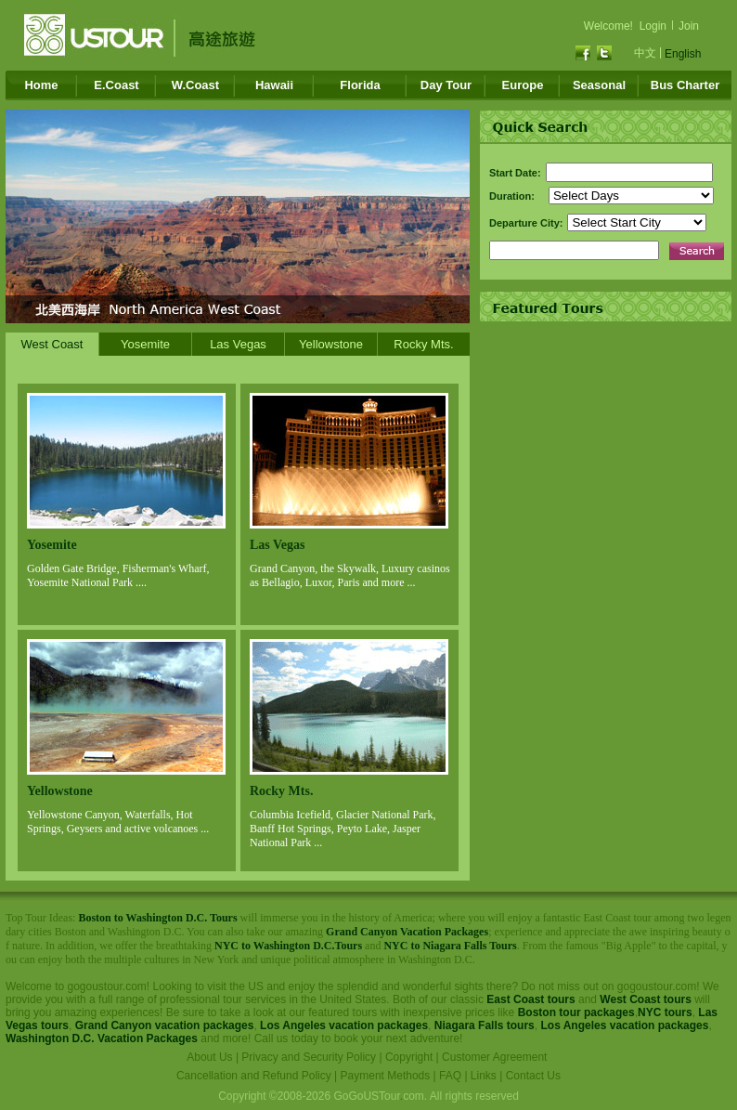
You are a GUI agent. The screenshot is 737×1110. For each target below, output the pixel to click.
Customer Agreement (494, 1057)
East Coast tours (530, 999)
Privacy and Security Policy (308, 1057)
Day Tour (446, 85)
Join (689, 26)
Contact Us (533, 1075)
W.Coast (195, 85)
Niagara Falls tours (484, 1025)
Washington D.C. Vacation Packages (102, 1038)
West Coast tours (645, 999)
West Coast (52, 344)
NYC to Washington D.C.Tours (288, 945)
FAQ (450, 1075)
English (683, 53)
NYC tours (665, 1012)
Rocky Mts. (423, 344)
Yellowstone (331, 344)
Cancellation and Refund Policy (253, 1075)
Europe (523, 85)
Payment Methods (386, 1075)
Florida (360, 85)
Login (653, 26)
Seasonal (599, 85)
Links (484, 1075)
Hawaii (274, 85)
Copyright (409, 1057)
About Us (209, 1057)
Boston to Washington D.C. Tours (157, 917)
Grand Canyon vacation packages (164, 1025)
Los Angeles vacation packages (344, 1025)
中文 (645, 52)
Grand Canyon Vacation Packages (407, 931)
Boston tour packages (576, 1012)
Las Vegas (238, 344)
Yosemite (145, 344)
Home (41, 85)
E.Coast (116, 85)
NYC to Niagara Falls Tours (449, 945)
